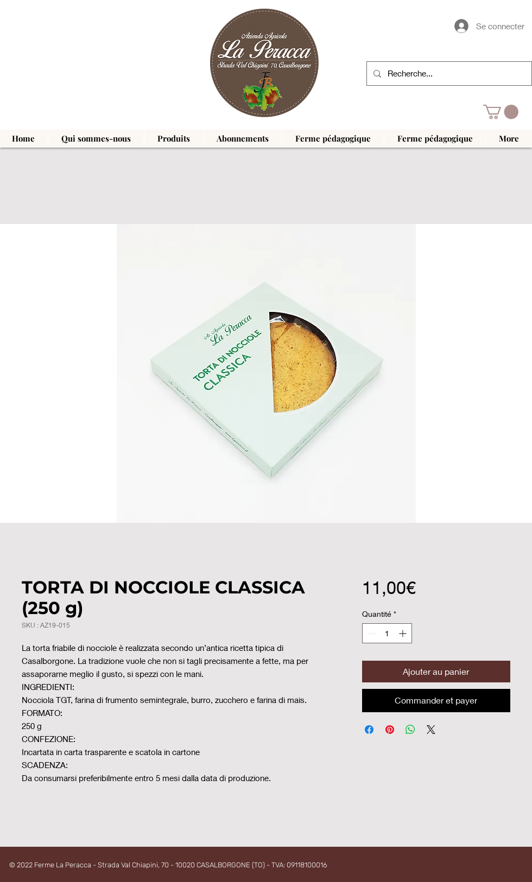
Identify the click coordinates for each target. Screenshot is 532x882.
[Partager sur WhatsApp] (410, 729)
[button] (500, 112)
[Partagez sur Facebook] (369, 729)
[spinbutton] (387, 633)
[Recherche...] (448, 73)
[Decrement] (370, 633)
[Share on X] (431, 729)
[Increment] (403, 633)
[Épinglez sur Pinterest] (389, 729)
